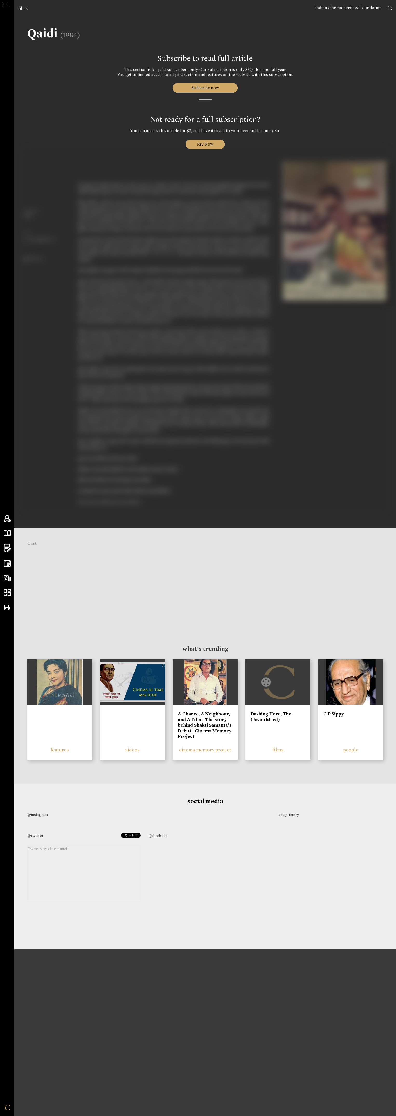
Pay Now (205, 144)
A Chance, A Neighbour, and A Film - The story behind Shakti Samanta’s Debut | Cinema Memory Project (204, 725)
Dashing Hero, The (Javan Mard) (271, 717)
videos (132, 750)
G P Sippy (333, 714)
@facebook (158, 835)
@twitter (35, 835)
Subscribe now (205, 87)
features (60, 750)
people (350, 750)
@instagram (37, 814)
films (23, 8)
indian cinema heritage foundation (348, 7)
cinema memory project (205, 750)
